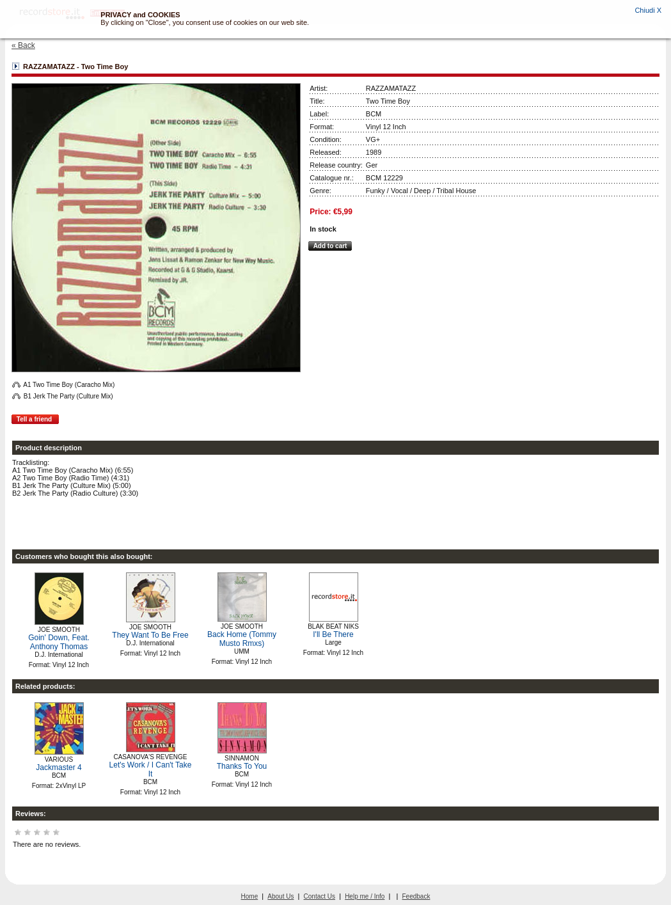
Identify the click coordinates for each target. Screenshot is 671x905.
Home (249, 896)
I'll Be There (333, 634)
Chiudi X (648, 10)
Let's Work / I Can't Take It (150, 769)
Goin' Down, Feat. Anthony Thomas (59, 642)
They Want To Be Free (150, 635)
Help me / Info (364, 896)
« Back (23, 45)
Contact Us (319, 896)
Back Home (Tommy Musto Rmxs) (241, 639)
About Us (280, 896)
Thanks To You (242, 766)
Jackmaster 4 (58, 767)
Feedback (416, 896)
